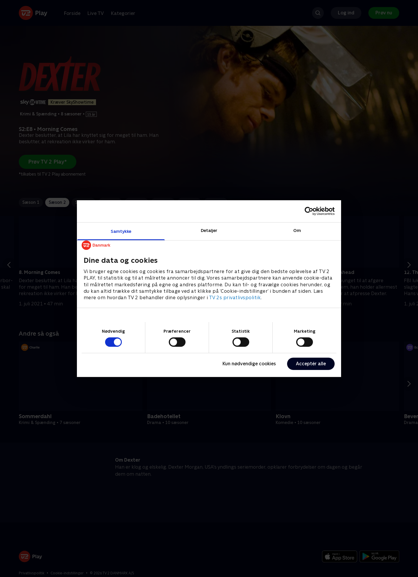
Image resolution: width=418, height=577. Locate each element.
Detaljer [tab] (209, 230)
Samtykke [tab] (121, 230)
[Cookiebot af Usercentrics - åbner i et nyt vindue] (309, 211)
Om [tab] (297, 230)
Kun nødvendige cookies (249, 363)
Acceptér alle (311, 363)
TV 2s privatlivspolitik (235, 297)
